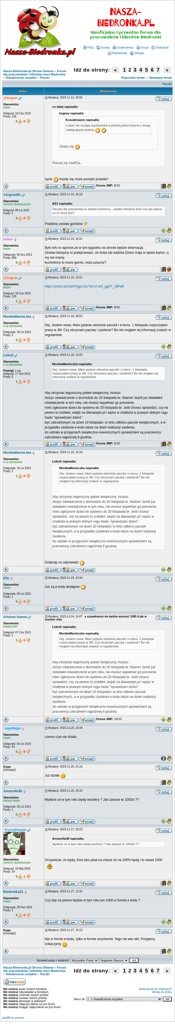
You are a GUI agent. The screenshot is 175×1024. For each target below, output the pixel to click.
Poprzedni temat (133, 77)
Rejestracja (117, 53)
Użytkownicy (123, 47)
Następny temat (160, 77)
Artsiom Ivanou (15, 617)
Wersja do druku (162, 992)
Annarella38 (12, 791)
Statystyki (160, 47)
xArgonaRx (12, 195)
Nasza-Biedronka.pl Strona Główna (28, 71)
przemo (19, 1017)
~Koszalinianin (14, 830)
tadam (8, 239)
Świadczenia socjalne (21, 77)
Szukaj (103, 47)
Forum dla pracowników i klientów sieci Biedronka (34, 72)
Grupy (143, 47)
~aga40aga (11, 728)
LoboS (8, 355)
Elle (6, 578)
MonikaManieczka (17, 316)
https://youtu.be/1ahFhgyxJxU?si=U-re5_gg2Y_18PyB (84, 286)
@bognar (10, 98)
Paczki (44, 77)
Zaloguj (137, 53)
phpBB (6, 1017)
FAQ (88, 47)
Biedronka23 (13, 892)
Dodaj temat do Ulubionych (155, 989)
